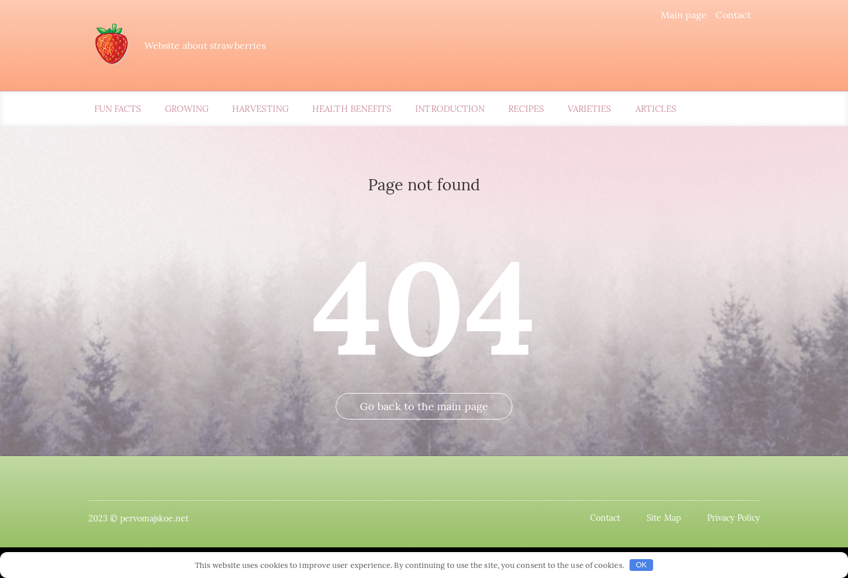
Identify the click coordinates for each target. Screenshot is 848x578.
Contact (733, 15)
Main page (684, 15)
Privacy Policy (733, 518)
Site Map (664, 518)
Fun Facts (117, 108)
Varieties (590, 108)
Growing (187, 108)
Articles (656, 108)
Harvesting (260, 108)
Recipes (526, 108)
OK (641, 564)
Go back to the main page (424, 406)
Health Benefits (352, 108)
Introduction (450, 108)
